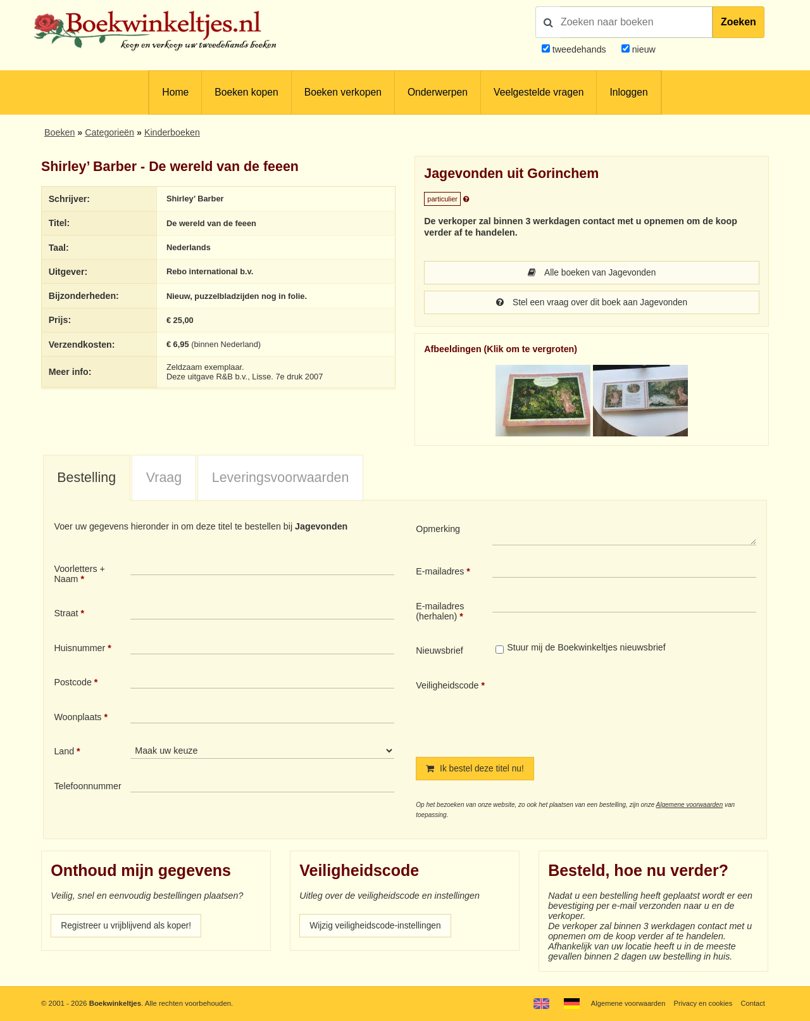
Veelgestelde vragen (538, 92)
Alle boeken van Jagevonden (591, 273)
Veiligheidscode (447, 687)
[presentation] (598, 709)
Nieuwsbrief (439, 652)
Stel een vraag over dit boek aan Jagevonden (591, 303)
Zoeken (738, 21)
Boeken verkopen (343, 92)
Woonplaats (77, 718)
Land (64, 752)
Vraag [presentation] (164, 478)
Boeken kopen (246, 92)
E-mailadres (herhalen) (440, 612)
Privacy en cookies (701, 1003)
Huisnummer (79, 649)
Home (175, 92)
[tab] (86, 479)
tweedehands (579, 49)
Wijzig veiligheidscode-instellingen (377, 928)
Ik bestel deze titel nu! (476, 770)
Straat (66, 614)
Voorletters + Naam (79, 575)
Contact (752, 1003)
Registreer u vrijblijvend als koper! (128, 928)
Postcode (72, 683)
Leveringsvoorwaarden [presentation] (280, 478)
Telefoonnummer (87, 787)
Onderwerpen (438, 92)
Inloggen (628, 92)
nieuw (643, 49)
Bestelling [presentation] (86, 478)
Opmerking (438, 530)
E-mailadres (440, 573)
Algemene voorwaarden (689, 806)
